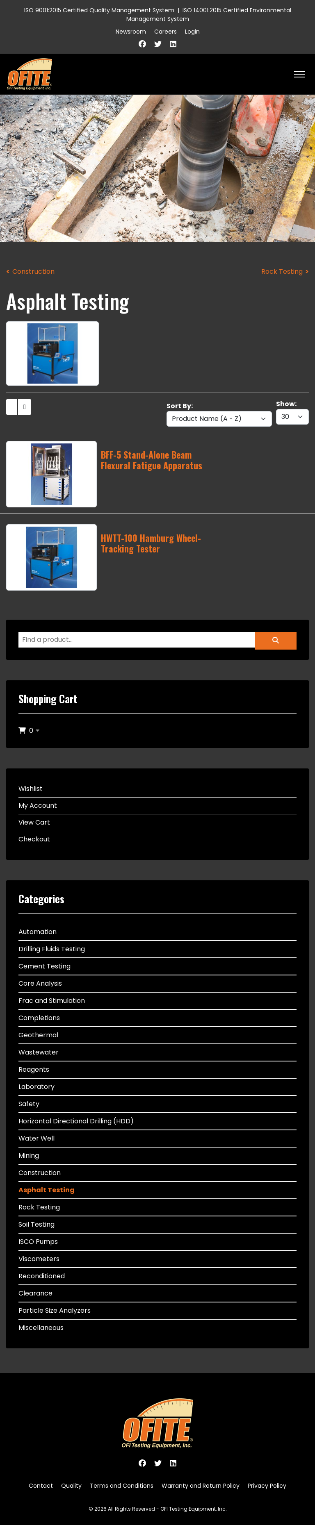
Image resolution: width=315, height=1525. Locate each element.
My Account (37, 805)
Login (192, 31)
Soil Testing (36, 1224)
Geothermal (38, 1035)
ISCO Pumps (38, 1241)
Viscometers (38, 1259)
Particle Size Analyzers (54, 1310)
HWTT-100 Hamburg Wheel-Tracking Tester (151, 543)
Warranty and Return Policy (201, 1486)
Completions (39, 1018)
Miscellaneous (41, 1327)
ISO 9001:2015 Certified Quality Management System (99, 10)
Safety (28, 1104)
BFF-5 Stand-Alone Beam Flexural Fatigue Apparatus (151, 460)
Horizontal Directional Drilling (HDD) (76, 1121)
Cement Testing (44, 966)
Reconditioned (41, 1276)
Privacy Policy (267, 1486)
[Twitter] (158, 44)
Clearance (35, 1293)
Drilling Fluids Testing (51, 949)
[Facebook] (142, 44)
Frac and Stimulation (51, 1000)
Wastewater (38, 1052)
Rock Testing (282, 271)
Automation (37, 931)
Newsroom (131, 31)
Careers (165, 31)
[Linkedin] (173, 44)
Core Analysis (40, 983)
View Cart (34, 822)
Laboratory (36, 1086)
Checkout (34, 839)
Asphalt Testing (46, 1190)
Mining (28, 1155)
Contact (41, 1486)
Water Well (36, 1138)
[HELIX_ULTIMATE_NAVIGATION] (299, 74)
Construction (33, 271)
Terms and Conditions (121, 1486)
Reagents (33, 1069)
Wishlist (30, 788)
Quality (71, 1486)
